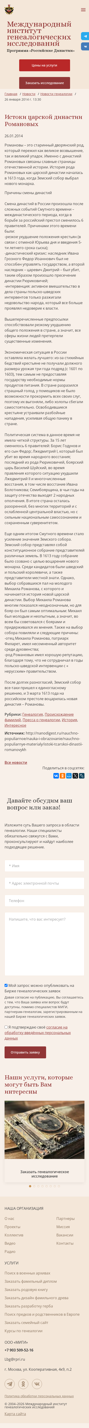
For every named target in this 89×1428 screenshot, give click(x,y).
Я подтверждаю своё (38, 1033)
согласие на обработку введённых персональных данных (38, 1033)
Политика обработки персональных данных (39, 1396)
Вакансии (64, 1235)
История (69, 719)
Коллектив (14, 1235)
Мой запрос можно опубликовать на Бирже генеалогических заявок (39, 988)
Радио (10, 1251)
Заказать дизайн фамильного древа (36, 1297)
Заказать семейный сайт (26, 1322)
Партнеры (65, 1218)
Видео (10, 1243)
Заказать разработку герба (29, 1306)
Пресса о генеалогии (41, 719)
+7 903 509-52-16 (19, 1350)
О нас (9, 1218)
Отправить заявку (25, 1052)
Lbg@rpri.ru (15, 1359)
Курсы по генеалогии (23, 1330)
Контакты (64, 1243)
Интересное (15, 725)
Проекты (12, 1226)
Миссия (63, 1226)
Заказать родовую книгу (26, 1289)
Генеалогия (32, 714)
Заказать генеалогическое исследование (44, 1174)
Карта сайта (15, 1414)
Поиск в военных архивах (27, 1273)
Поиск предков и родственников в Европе (42, 1314)
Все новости (16, 762)
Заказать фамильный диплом (31, 1281)
